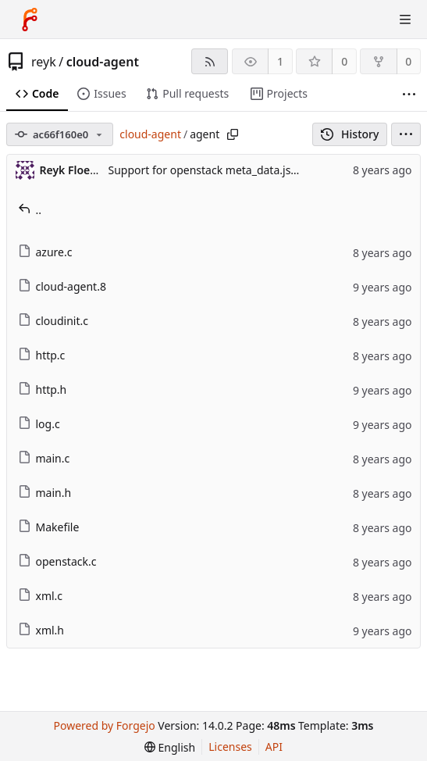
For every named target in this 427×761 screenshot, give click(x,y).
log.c (39, 423)
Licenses (230, 746)
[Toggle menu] (405, 19)
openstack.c (57, 561)
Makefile (49, 527)
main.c (44, 458)
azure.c (45, 252)
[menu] (406, 134)
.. (30, 209)
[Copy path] (233, 134)
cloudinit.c (53, 320)
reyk (43, 62)
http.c (42, 355)
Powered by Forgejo (104, 725)
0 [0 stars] (344, 61)
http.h (42, 389)
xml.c (40, 595)
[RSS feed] (209, 61)
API (274, 746)
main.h (45, 492)
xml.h (41, 630)
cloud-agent (102, 62)
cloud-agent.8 (62, 286)
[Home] (30, 19)
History (350, 134)
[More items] (409, 94)
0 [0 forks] (408, 61)
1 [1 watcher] (280, 61)
